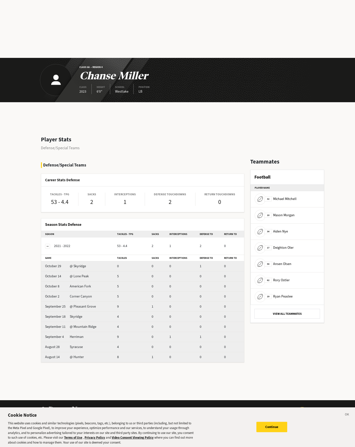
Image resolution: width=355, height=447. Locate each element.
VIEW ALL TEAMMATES (287, 314)
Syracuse (64, 347)
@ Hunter (64, 357)
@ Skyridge (65, 266)
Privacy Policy (95, 441)
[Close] (347, 418)
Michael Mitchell (276, 199)
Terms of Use (73, 441)
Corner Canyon (68, 296)
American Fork (68, 286)
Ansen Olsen (273, 264)
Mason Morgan (275, 215)
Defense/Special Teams (60, 147)
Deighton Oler (274, 247)
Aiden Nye (271, 231)
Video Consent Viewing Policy (133, 441)
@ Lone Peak (67, 276)
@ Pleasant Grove (70, 306)
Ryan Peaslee (274, 296)
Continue (271, 430)
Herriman (64, 336)
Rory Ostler (272, 280)
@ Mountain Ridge (70, 326)
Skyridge (63, 316)
